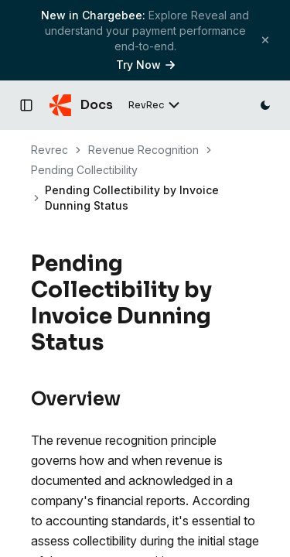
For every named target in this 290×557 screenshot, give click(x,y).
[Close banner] (265, 40)
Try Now (145, 64)
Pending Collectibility (84, 169)
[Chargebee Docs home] (81, 105)
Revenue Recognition (143, 149)
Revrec (49, 149)
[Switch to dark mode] (265, 105)
